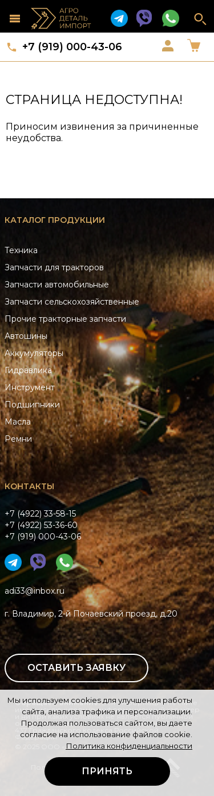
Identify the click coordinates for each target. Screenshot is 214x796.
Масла (18, 422)
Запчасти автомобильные (57, 284)
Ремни (18, 439)
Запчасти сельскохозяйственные (72, 302)
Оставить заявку (76, 667)
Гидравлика (28, 370)
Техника (21, 250)
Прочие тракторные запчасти (65, 319)
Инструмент (30, 387)
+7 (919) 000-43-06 (72, 47)
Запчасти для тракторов (54, 267)
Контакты (29, 486)
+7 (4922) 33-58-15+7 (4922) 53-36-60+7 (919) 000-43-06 (43, 525)
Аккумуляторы (34, 353)
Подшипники (32, 404)
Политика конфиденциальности (129, 745)
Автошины (26, 336)
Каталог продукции (55, 220)
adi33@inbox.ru (34, 591)
